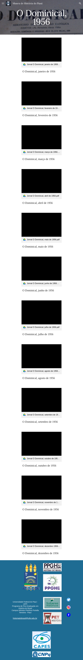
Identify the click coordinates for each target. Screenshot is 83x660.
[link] (41, 52)
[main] (41, 17)
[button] (3, 3)
